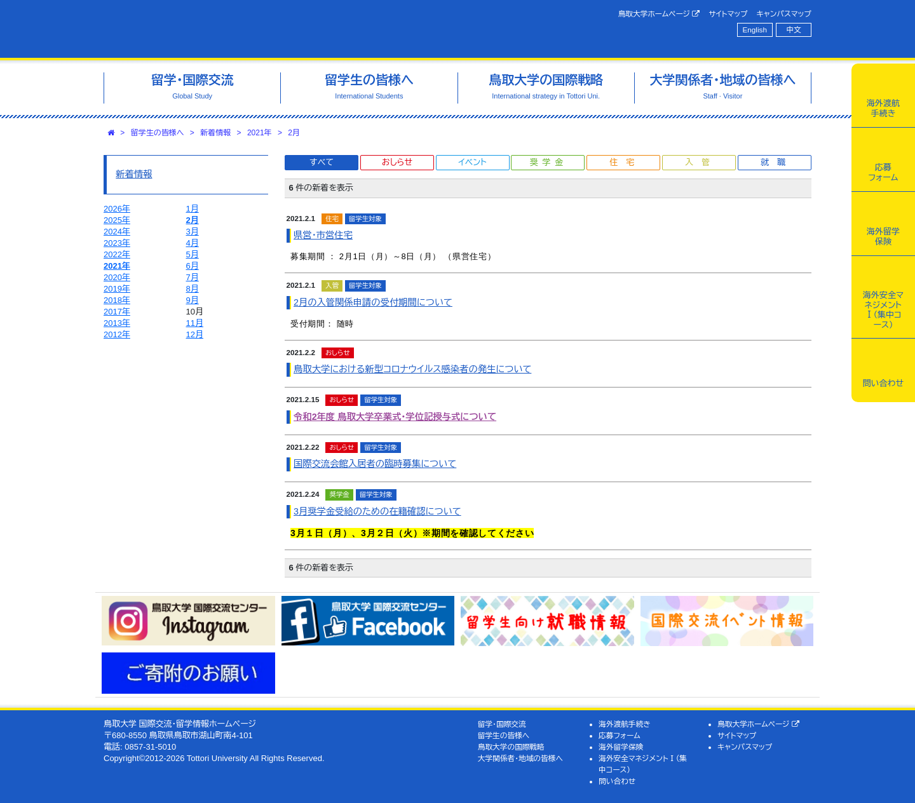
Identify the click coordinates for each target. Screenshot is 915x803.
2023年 (117, 243)
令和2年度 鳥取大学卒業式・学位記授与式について (395, 417)
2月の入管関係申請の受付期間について (373, 302)
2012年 (117, 334)
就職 (777, 162)
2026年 (117, 208)
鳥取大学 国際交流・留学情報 (282, 29)
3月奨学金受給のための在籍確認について (377, 511)
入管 (701, 162)
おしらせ (397, 162)
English (755, 29)
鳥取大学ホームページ (659, 14)
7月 (192, 277)
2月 (294, 132)
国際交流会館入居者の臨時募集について (375, 464)
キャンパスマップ (784, 14)
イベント (472, 162)
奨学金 (548, 162)
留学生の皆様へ (157, 132)
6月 (192, 266)
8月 (192, 289)
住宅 (625, 162)
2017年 (117, 311)
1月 (192, 208)
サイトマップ (727, 14)
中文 (794, 29)
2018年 (117, 300)
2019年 (117, 289)
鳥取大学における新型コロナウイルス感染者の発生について (412, 369)
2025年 (117, 220)
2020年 (117, 277)
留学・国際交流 (502, 724)
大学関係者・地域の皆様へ (520, 758)
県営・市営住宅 (323, 235)
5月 (192, 254)
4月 (192, 243)
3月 (192, 231)
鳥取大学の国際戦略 (511, 747)
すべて (321, 162)
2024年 (117, 231)
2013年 (117, 323)
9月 (192, 300)
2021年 (259, 132)
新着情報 (215, 132)
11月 (194, 323)
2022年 (117, 254)
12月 (194, 334)
